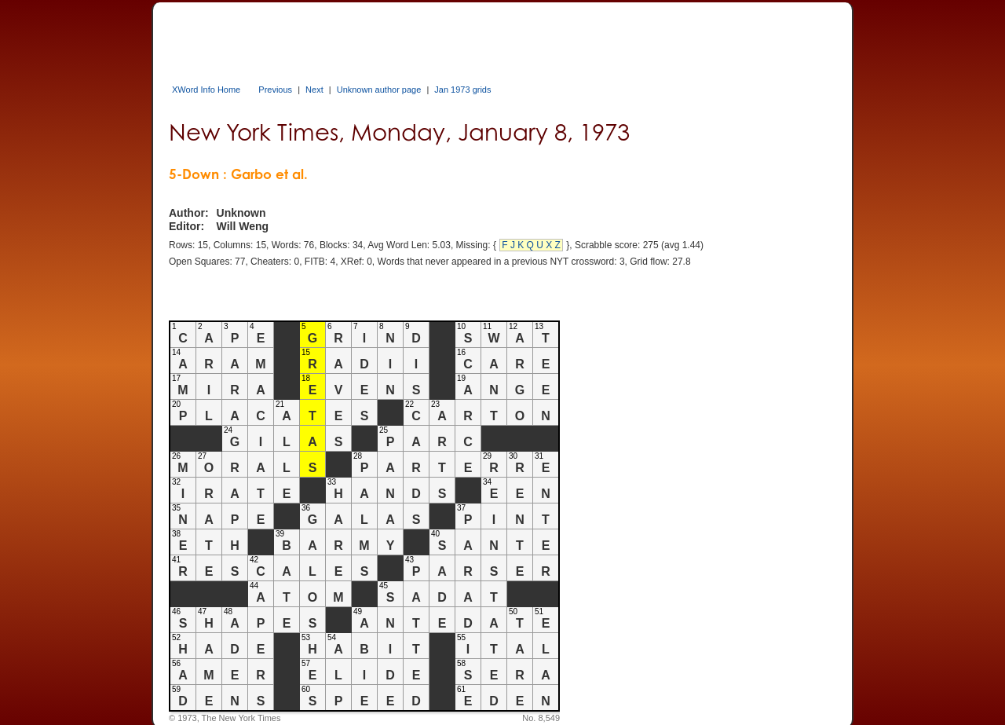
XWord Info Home (206, 89)
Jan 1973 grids (462, 89)
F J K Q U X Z (531, 245)
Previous (275, 89)
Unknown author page (379, 89)
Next (314, 89)
